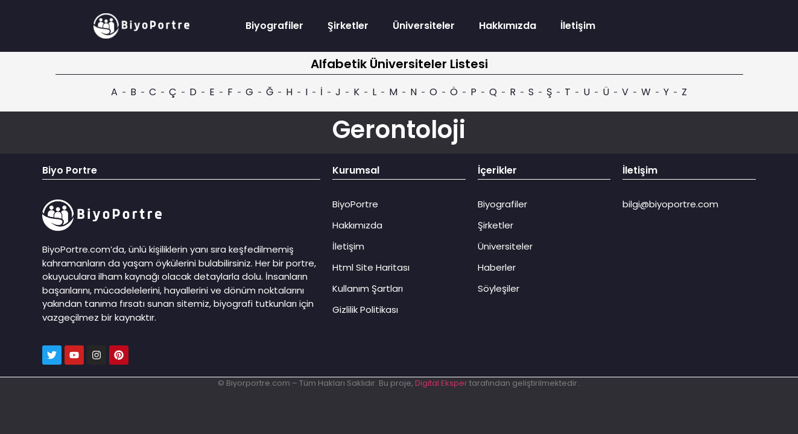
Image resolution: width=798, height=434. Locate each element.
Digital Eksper (441, 383)
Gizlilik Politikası (365, 309)
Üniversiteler (424, 26)
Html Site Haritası (371, 267)
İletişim (577, 26)
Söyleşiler (498, 288)
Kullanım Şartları (367, 288)
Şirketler (348, 26)
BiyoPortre (355, 204)
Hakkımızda (507, 26)
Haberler (497, 267)
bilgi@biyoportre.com (670, 204)
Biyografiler (274, 26)
